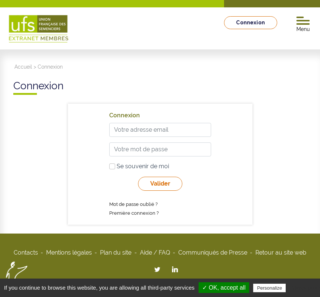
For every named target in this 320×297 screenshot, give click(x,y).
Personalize (269, 288)
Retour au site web (280, 252)
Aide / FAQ (155, 252)
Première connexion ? (134, 213)
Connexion (250, 22)
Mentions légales (69, 252)
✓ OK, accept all (223, 287)
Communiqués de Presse (212, 252)
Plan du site (115, 252)
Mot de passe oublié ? (133, 204)
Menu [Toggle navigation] (303, 24)
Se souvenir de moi (139, 166)
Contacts (26, 252)
